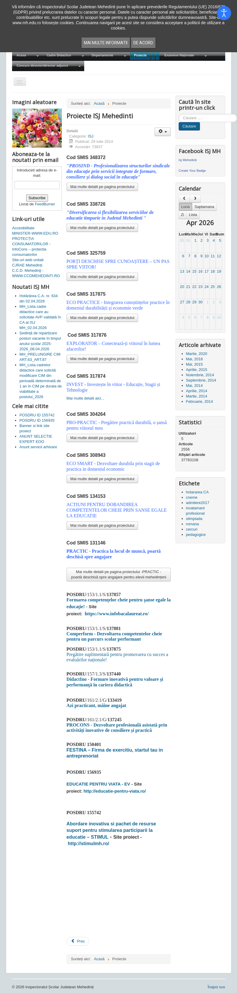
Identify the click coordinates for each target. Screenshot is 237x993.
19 (219, 271)
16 (200, 271)
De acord (143, 42)
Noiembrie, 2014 (200, 375)
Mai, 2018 (194, 359)
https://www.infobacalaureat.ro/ (117, 613)
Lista (193, 214)
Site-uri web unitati (28, 260)
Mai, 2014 (194, 385)
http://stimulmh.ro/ (88, 843)
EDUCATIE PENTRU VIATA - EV (98, 784)
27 (182, 302)
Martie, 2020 (196, 353)
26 (219, 286)
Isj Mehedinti (188, 160)
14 (188, 271)
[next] (195, 199)
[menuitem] (27, 55)
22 (194, 286)
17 (206, 271)
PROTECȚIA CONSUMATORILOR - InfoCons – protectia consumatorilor (31, 246)
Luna (185, 207)
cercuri (192, 529)
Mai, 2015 (194, 364)
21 (188, 286)
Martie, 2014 (196, 396)
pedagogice (196, 534)
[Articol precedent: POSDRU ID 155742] (78, 941)
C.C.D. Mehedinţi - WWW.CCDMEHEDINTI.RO (36, 273)
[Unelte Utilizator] (163, 131)
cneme (192, 497)
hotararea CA (197, 492)
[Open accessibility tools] (224, 13)
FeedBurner (45, 204)
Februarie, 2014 (199, 401)
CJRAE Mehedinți (27, 265)
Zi (182, 214)
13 (182, 271)
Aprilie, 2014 (196, 391)
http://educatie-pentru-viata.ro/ (115, 791)
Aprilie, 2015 (196, 369)
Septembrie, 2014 (201, 380)
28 (188, 302)
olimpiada (194, 518)
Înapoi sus (216, 987)
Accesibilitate (23, 228)
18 (213, 271)
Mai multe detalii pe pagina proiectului (102, 186)
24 (206, 286)
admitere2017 (198, 502)
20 (182, 286)
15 (194, 271)
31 (188, 240)
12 (219, 256)
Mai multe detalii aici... (85, 398)
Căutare (189, 126)
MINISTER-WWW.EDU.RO (35, 233)
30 (182, 240)
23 (200, 286)
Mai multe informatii (105, 42)
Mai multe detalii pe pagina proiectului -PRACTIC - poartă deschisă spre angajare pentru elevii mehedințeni (118, 574)
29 (194, 302)
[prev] (184, 199)
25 (213, 286)
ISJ (90, 136)
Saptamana (204, 207)
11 (213, 256)
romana (192, 524)
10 (206, 256)
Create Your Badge (192, 170)
